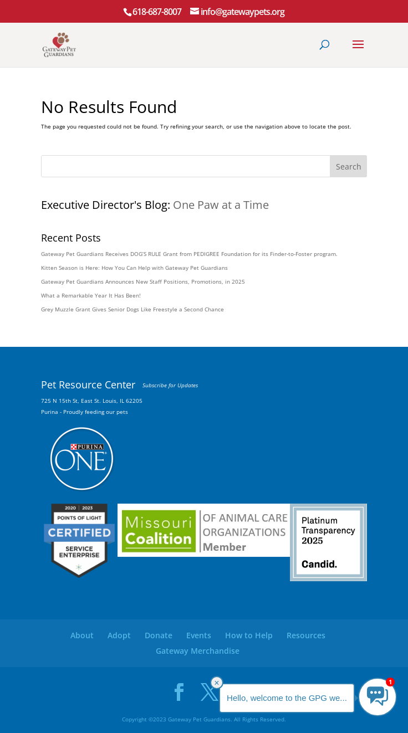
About (82, 635)
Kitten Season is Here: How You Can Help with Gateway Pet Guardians (134, 267)
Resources (306, 635)
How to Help (249, 635)
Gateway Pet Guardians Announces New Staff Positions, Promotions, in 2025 (143, 281)
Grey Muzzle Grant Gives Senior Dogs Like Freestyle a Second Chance (132, 309)
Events (198, 635)
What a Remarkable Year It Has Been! (91, 295)
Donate (158, 635)
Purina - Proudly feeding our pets (84, 412)
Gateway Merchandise (197, 650)
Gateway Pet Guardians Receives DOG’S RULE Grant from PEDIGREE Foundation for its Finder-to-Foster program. (189, 254)
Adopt (119, 635)
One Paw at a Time (221, 204)
